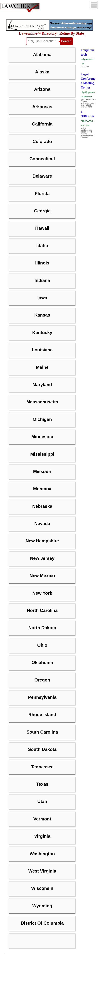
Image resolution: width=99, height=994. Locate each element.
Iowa (42, 297)
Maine (42, 367)
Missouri (42, 471)
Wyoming (42, 905)
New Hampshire (42, 540)
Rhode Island (42, 714)
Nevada (42, 523)
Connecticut (42, 158)
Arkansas (42, 106)
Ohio (42, 645)
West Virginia (42, 870)
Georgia (42, 210)
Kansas (42, 314)
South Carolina (42, 732)
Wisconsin (42, 888)
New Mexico (42, 575)
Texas (42, 784)
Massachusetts (42, 401)
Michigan (42, 419)
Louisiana (42, 349)
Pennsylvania (42, 697)
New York (42, 593)
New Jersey (42, 558)
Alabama (42, 54)
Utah (42, 801)
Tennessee (42, 766)
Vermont (42, 818)
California (42, 123)
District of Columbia (42, 923)
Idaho (42, 245)
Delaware (42, 176)
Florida (42, 193)
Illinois (42, 262)
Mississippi (42, 454)
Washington (42, 853)
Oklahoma (42, 662)
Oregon (42, 679)
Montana (42, 488)
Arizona (42, 89)
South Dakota (42, 749)
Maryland (42, 384)
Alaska (42, 71)
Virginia (42, 836)
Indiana (42, 280)
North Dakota (42, 627)
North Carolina (42, 610)
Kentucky (42, 332)
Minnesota (42, 436)
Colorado (42, 141)
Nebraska (42, 506)
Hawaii (42, 228)
